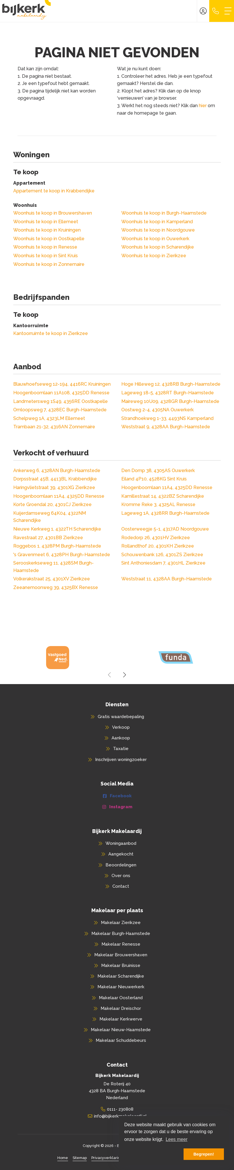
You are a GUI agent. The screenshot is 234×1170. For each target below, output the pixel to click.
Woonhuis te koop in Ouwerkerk (155, 238)
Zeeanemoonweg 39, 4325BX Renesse (55, 587)
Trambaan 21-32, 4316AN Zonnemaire (54, 426)
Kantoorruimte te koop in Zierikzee (50, 333)
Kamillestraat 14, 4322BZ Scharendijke (162, 496)
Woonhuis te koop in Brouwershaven (52, 213)
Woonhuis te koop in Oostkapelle (48, 238)
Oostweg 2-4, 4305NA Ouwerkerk (157, 409)
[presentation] (110, 675)
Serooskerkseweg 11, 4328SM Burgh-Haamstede (53, 566)
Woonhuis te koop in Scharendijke (157, 247)
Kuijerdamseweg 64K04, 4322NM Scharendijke (49, 516)
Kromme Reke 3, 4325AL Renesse (158, 504)
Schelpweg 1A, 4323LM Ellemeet (49, 418)
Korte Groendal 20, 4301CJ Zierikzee (52, 504)
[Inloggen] (203, 11)
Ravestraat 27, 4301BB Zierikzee (48, 537)
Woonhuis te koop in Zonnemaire (48, 264)
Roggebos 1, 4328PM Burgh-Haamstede (57, 546)
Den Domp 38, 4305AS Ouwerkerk (158, 470)
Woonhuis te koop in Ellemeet (45, 221)
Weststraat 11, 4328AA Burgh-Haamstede (166, 579)
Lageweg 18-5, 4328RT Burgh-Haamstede (167, 392)
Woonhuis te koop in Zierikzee (153, 255)
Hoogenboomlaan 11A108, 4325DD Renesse (61, 392)
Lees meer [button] (177, 1139)
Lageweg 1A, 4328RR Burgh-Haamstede (165, 513)
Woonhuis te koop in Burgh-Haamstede (164, 213)
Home (62, 1158)
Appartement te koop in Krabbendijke (54, 191)
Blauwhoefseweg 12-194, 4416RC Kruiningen (62, 384)
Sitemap (80, 1158)
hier (203, 105)
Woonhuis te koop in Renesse (45, 247)
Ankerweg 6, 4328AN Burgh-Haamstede (56, 470)
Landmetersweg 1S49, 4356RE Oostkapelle (60, 401)
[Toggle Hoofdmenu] (228, 11)
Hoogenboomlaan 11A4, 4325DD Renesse (166, 487)
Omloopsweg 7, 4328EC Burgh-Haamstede (60, 409)
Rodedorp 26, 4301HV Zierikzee (155, 537)
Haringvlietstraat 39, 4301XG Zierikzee (54, 487)
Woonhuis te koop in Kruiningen (47, 230)
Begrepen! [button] (203, 1154)
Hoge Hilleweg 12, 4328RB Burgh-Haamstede (170, 384)
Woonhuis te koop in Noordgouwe (158, 230)
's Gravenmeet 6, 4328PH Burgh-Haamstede (61, 554)
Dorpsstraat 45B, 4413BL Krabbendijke (55, 479)
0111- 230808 (120, 1109)
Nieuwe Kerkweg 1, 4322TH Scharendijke (57, 529)
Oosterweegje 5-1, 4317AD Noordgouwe (165, 529)
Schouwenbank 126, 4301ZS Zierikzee (162, 554)
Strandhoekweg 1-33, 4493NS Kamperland (167, 418)
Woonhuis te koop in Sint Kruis (45, 255)
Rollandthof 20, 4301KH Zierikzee (157, 546)
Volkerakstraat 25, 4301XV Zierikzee (51, 579)
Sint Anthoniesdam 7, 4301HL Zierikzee (163, 563)
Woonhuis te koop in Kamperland (157, 221)
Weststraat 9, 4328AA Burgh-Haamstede (165, 426)
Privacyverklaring (106, 1158)
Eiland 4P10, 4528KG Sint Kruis (154, 479)
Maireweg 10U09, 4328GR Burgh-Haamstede (170, 401)
